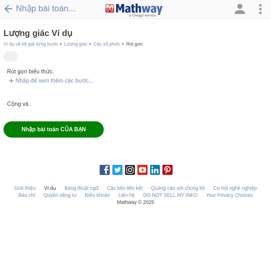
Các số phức (107, 44)
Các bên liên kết (125, 188)
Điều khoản (97, 195)
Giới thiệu (25, 188)
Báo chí (26, 195)
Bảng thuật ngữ (82, 188)
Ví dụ (50, 188)
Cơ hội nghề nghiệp (235, 188)
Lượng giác (76, 44)
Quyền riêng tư (59, 195)
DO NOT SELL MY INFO (170, 195)
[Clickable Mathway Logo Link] (135, 11)
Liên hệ (127, 195)
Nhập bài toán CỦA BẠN (54, 129)
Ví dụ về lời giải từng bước (31, 44)
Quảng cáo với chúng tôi (178, 188)
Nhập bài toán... (40, 8)
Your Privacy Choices (229, 195)
